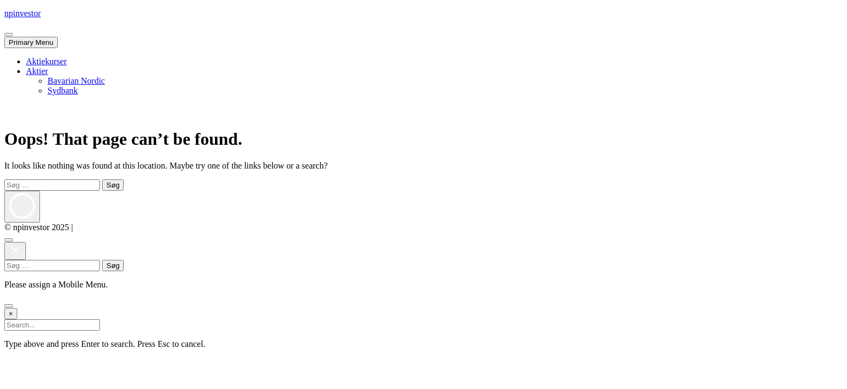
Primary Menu (31, 42)
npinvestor (22, 13)
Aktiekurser (46, 61)
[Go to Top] (8, 305)
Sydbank (63, 90)
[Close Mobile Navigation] (8, 34)
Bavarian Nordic (76, 80)
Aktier (37, 71)
